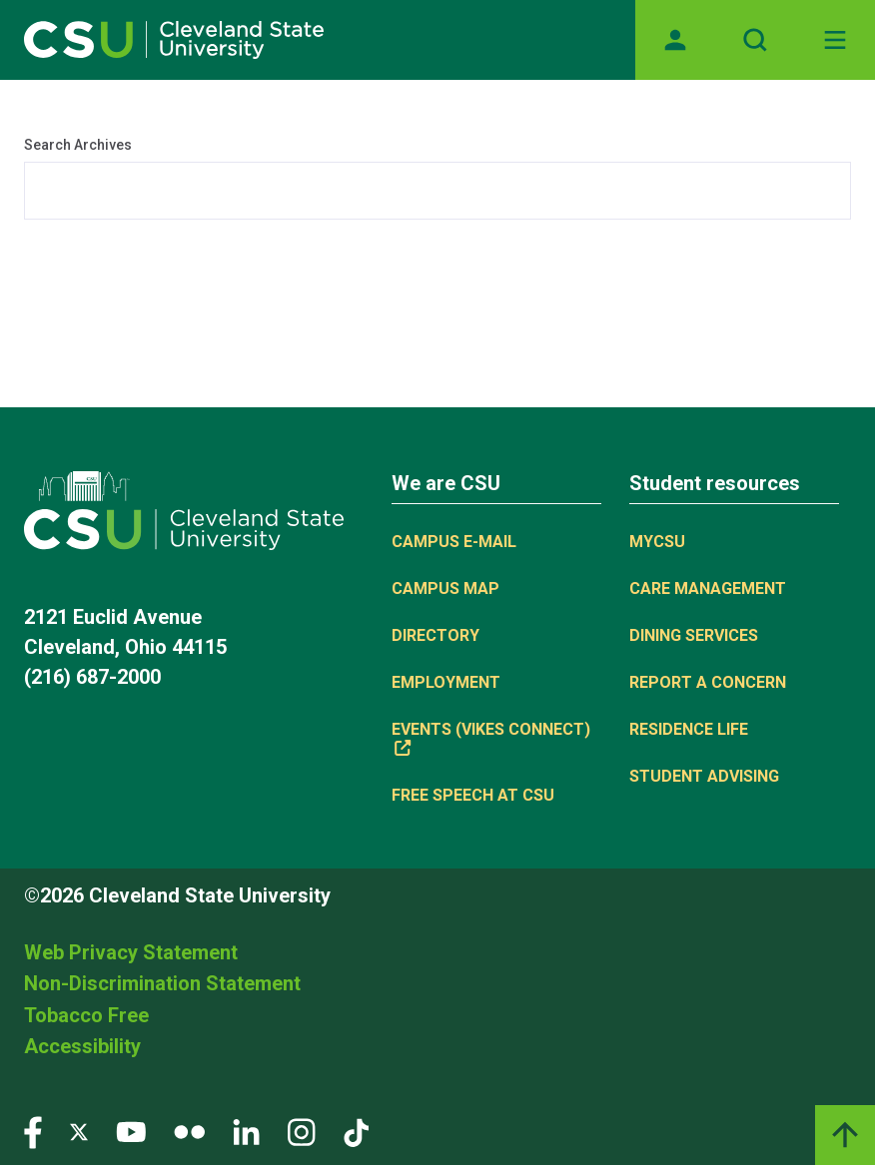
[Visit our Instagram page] (302, 1130)
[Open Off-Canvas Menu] (835, 40)
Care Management (707, 588)
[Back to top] (845, 1135)
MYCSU (657, 541)
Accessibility (82, 1046)
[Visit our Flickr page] (189, 1130)
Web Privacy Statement (131, 952)
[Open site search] (755, 40)
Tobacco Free (86, 1015)
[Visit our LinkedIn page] (246, 1130)
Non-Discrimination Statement (162, 983)
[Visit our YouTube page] (131, 1130)
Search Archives (78, 145)
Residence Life (688, 729)
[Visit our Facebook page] (33, 1130)
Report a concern (707, 682)
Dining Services (693, 635)
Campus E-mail (454, 541)
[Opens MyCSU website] (675, 40)
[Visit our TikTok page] (356, 1130)
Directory (435, 635)
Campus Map (445, 588)
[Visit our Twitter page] (79, 1130)
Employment (446, 682)
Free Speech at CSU (473, 795)
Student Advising (704, 776)
